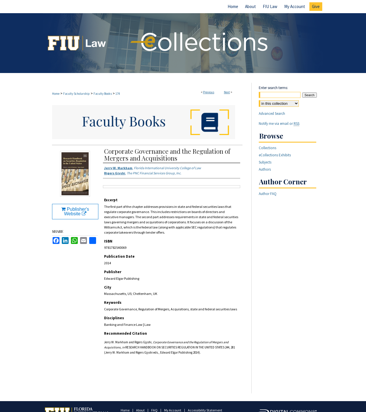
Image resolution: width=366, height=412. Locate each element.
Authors (265, 169)
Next (227, 92)
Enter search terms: (273, 87)
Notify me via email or (279, 123)
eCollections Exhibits (275, 155)
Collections (267, 147)
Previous (208, 92)
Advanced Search (272, 113)
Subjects (265, 162)
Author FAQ (268, 193)
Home (55, 94)
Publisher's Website (75, 211)
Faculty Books (103, 94)
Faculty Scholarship (76, 94)
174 (118, 94)
